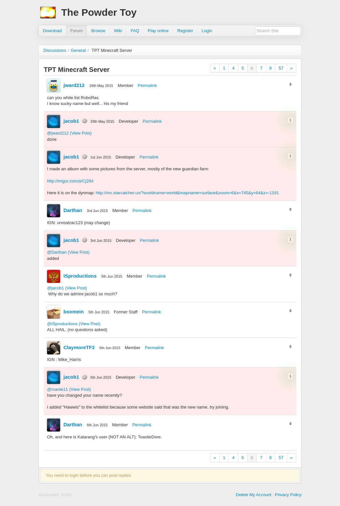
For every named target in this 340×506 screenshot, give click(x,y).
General (78, 50)
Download (52, 30)
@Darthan (56, 252)
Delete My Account (253, 494)
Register (185, 30)
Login (207, 30)
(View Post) (81, 133)
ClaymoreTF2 (79, 347)
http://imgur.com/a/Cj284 (70, 181)
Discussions (54, 50)
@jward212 (58, 133)
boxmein (73, 311)
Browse (98, 30)
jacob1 (71, 121)
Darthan (72, 210)
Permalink (147, 85)
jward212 (74, 85)
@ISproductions (62, 323)
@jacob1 (55, 287)
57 (281, 68)
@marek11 (57, 389)
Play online (158, 30)
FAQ (135, 30)
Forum (76, 30)
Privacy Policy (288, 494)
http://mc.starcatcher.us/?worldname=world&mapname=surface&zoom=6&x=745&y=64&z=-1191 (187, 192)
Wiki (118, 30)
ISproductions (80, 276)
